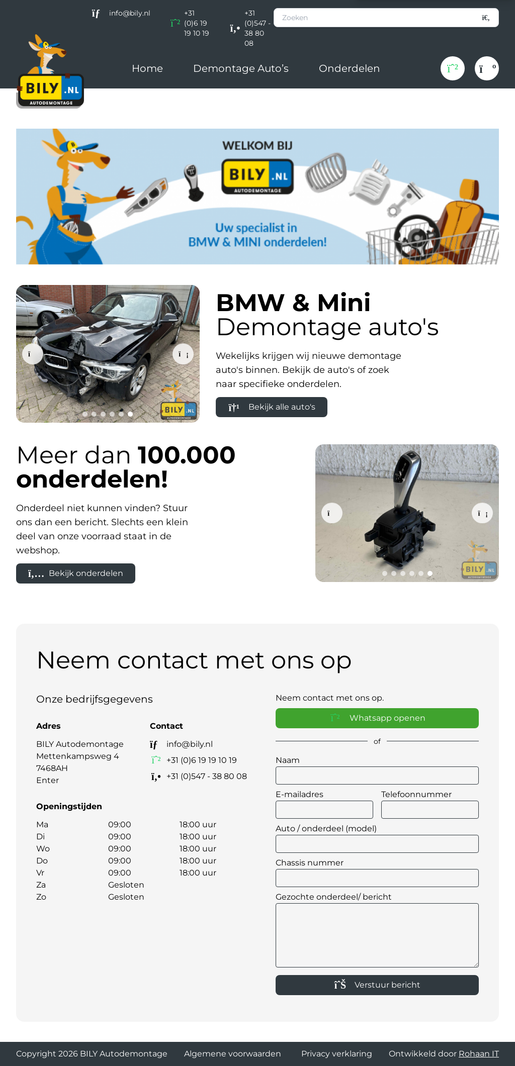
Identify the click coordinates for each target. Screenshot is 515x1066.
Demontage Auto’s (241, 68)
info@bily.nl (129, 13)
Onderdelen (349, 68)
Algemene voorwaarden (232, 1053)
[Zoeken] (486, 18)
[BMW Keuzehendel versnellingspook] (407, 513)
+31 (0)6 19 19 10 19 (196, 23)
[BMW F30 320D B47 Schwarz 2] (108, 354)
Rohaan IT (479, 1053)
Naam (288, 760)
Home (147, 68)
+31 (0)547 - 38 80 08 (257, 28)
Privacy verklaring (336, 1053)
